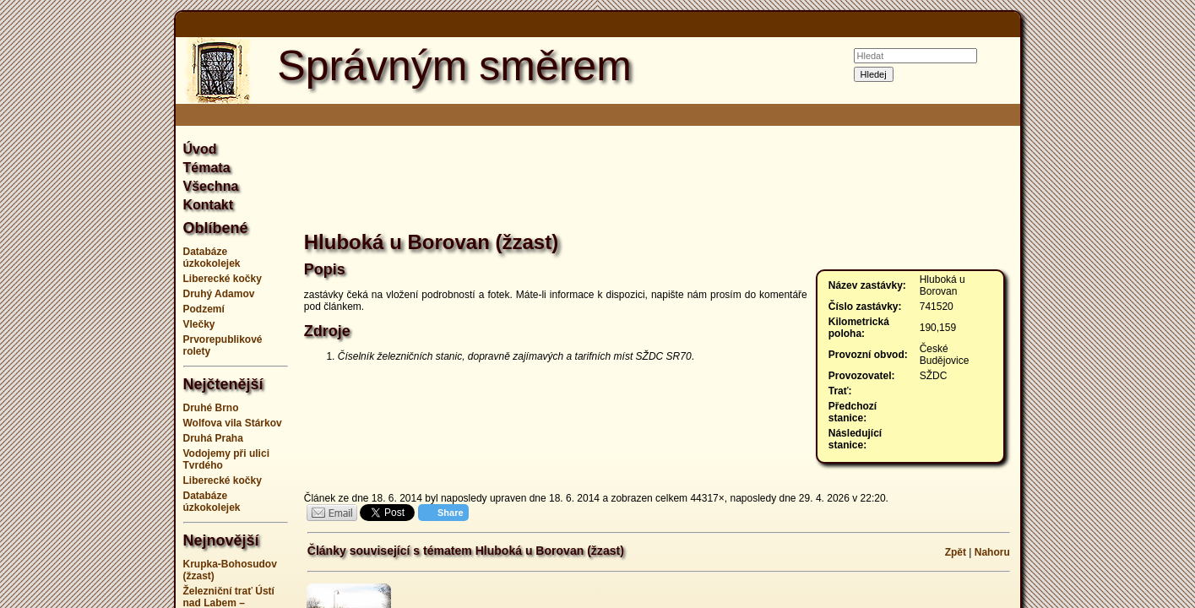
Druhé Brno (211, 408)
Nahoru (992, 552)
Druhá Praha (213, 438)
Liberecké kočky (222, 279)
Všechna (211, 186)
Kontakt (208, 205)
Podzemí (204, 309)
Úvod (200, 149)
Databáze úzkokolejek (212, 257)
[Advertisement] (91, 304)
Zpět (955, 552)
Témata (207, 167)
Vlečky (199, 324)
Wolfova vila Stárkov (232, 423)
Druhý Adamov (219, 294)
